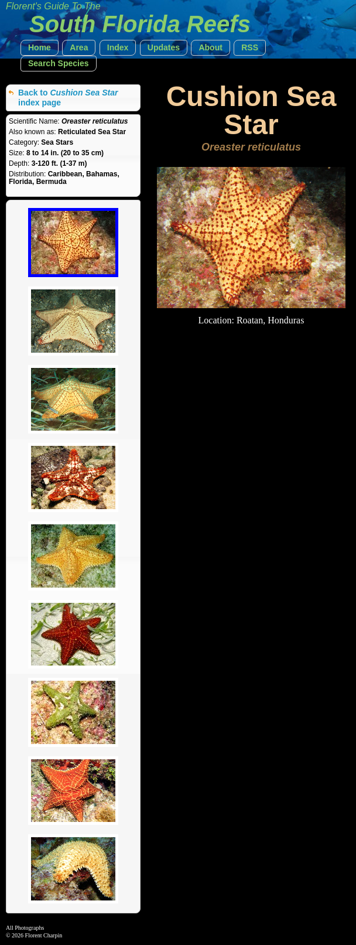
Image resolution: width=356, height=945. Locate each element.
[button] (39, 48)
